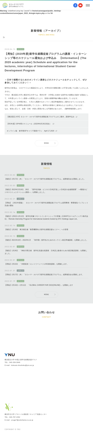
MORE (46, 143)
